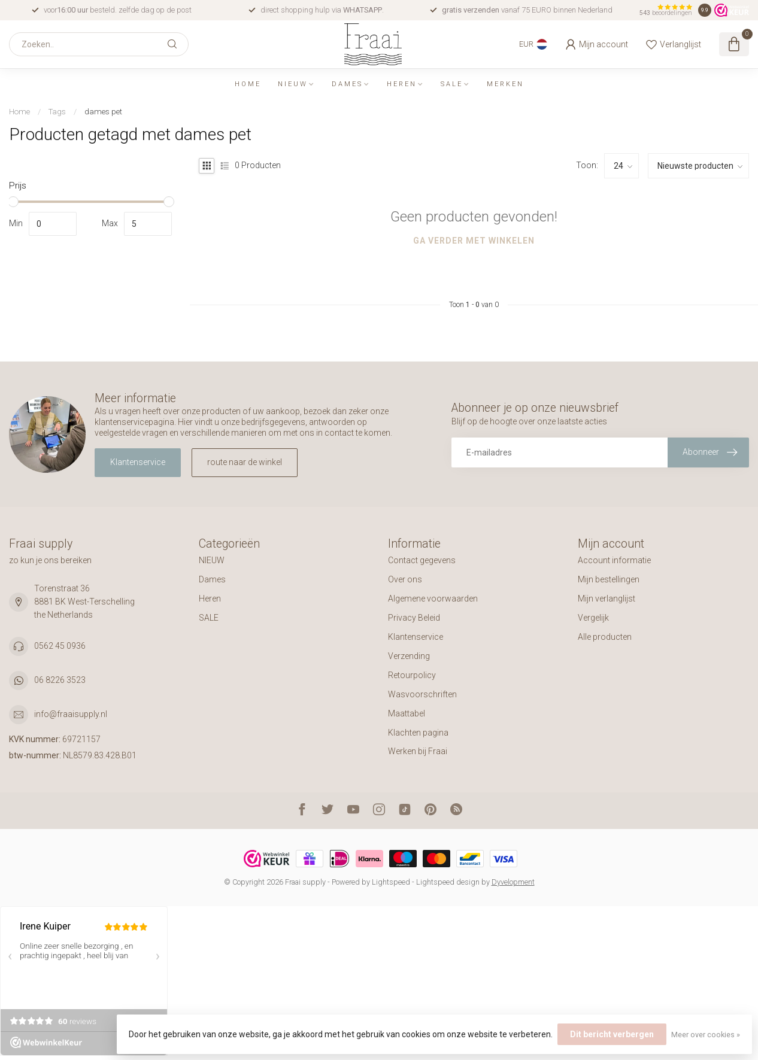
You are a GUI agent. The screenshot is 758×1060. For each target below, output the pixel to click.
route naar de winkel (244, 462)
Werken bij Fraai (417, 751)
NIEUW (293, 84)
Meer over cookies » (705, 1034)
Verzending (409, 656)
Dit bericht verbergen (612, 1034)
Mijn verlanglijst (606, 598)
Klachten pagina (418, 732)
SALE (452, 84)
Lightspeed (391, 881)
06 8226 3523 (60, 680)
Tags (57, 111)
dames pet (103, 111)
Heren (402, 84)
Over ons (405, 579)
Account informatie (614, 560)
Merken (505, 84)
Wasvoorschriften (422, 694)
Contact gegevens (422, 560)
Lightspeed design (448, 881)
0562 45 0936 (60, 646)
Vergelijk (593, 617)
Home (248, 84)
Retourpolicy (412, 675)
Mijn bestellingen (608, 579)
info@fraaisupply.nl (70, 714)
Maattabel (406, 713)
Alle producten (605, 637)
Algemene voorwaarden (433, 598)
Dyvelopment (513, 881)
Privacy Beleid (414, 617)
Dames (347, 84)
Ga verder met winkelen (474, 240)
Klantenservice (137, 462)
